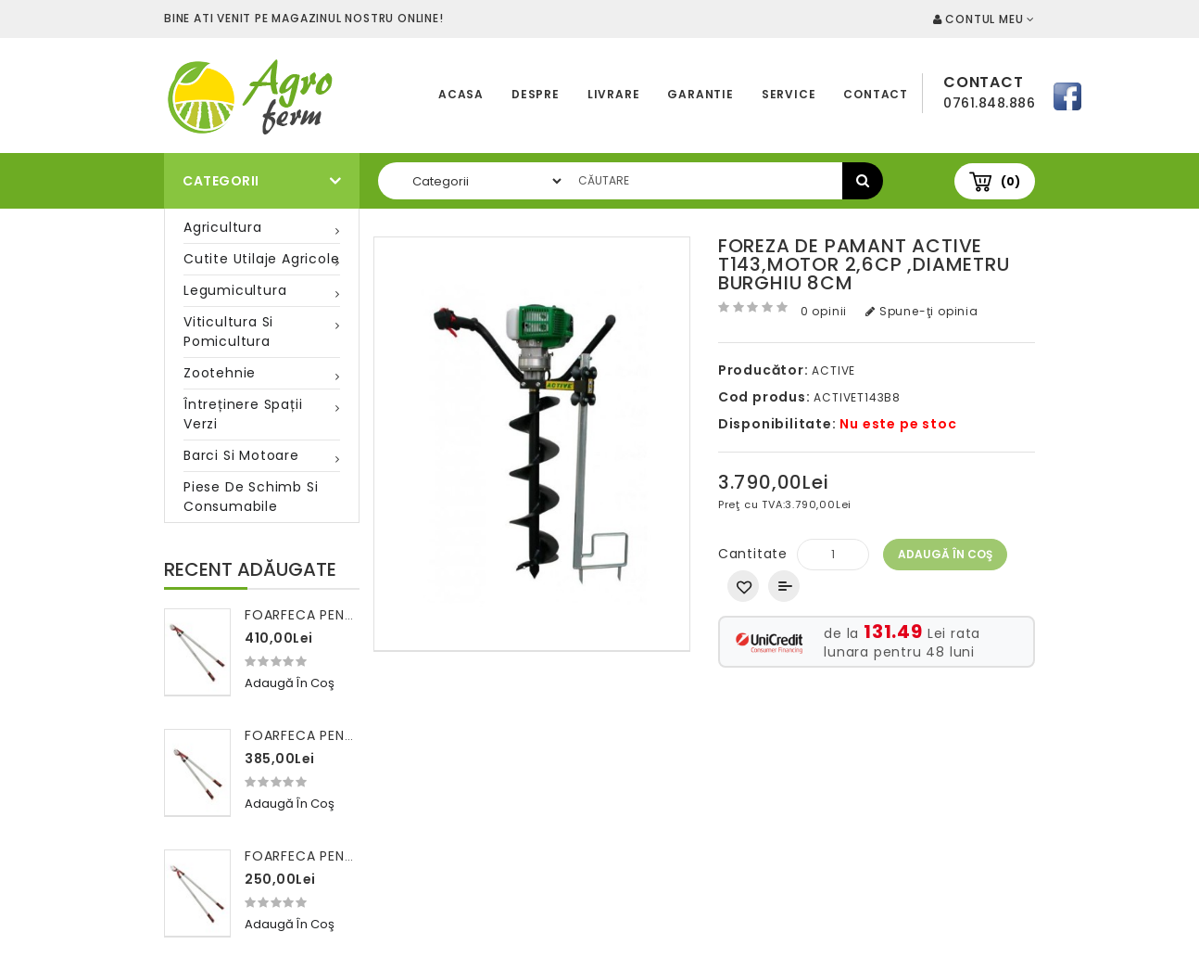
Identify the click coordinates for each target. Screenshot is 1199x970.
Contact (875, 94)
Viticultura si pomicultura (228, 332)
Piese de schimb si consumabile (250, 497)
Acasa (461, 94)
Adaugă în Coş (945, 554)
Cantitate (753, 553)
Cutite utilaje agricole (261, 258)
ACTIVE (833, 370)
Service (789, 94)
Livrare (613, 94)
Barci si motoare (241, 455)
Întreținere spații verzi (242, 414)
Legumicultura (234, 290)
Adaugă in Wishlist (743, 586)
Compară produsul (784, 586)
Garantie (700, 94)
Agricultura (222, 227)
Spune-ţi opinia (921, 311)
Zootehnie (219, 373)
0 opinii (824, 311)
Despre (535, 94)
